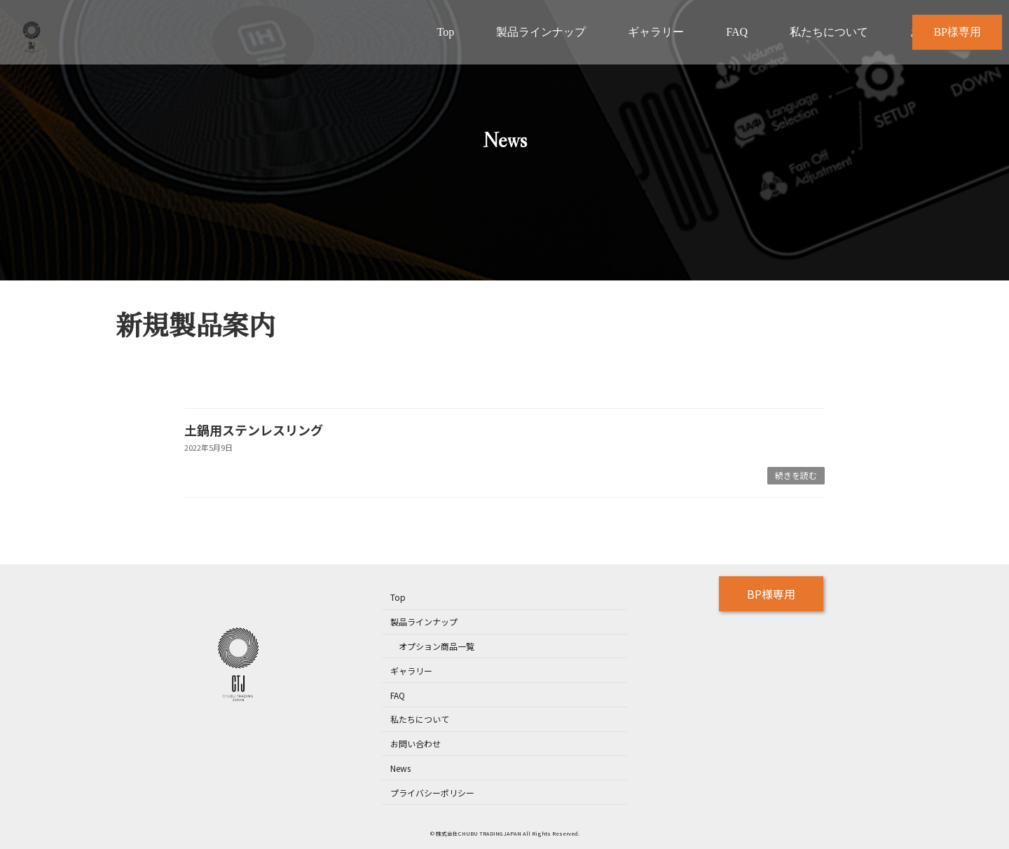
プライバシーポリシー (432, 793)
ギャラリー (411, 671)
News (400, 768)
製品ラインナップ (424, 622)
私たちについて (419, 720)
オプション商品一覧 (436, 646)
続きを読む (796, 475)
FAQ (397, 695)
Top (398, 598)
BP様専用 (771, 593)
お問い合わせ (415, 743)
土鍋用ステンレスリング (253, 430)
